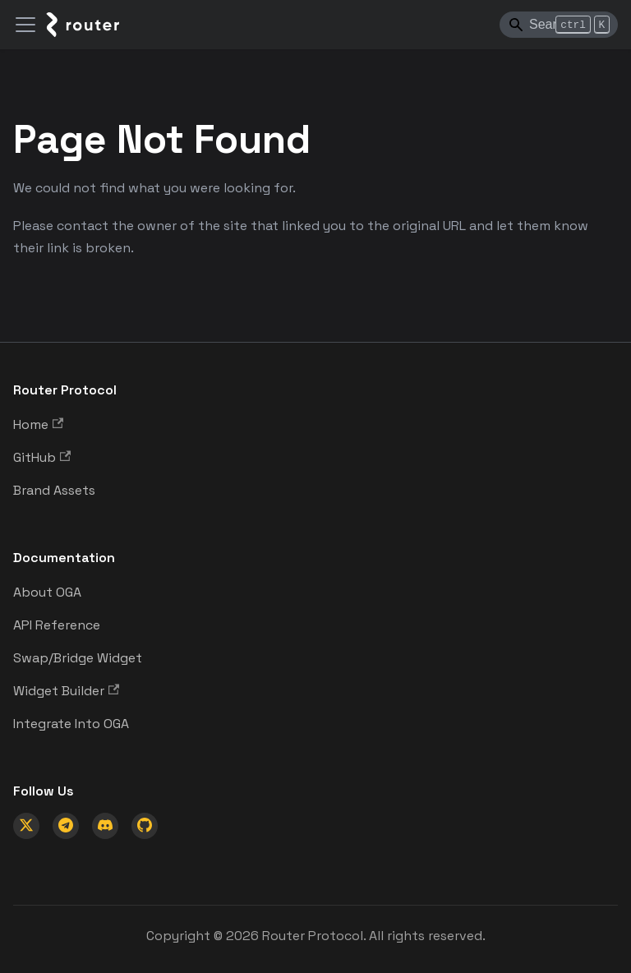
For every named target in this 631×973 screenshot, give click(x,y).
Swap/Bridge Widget (77, 657)
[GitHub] (144, 826)
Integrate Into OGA (71, 723)
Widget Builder (66, 690)
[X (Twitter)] (26, 826)
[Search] (559, 25)
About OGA (47, 592)
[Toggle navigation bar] (25, 24)
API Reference (56, 625)
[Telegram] (66, 826)
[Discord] (105, 826)
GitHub (42, 457)
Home (38, 424)
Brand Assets (54, 490)
